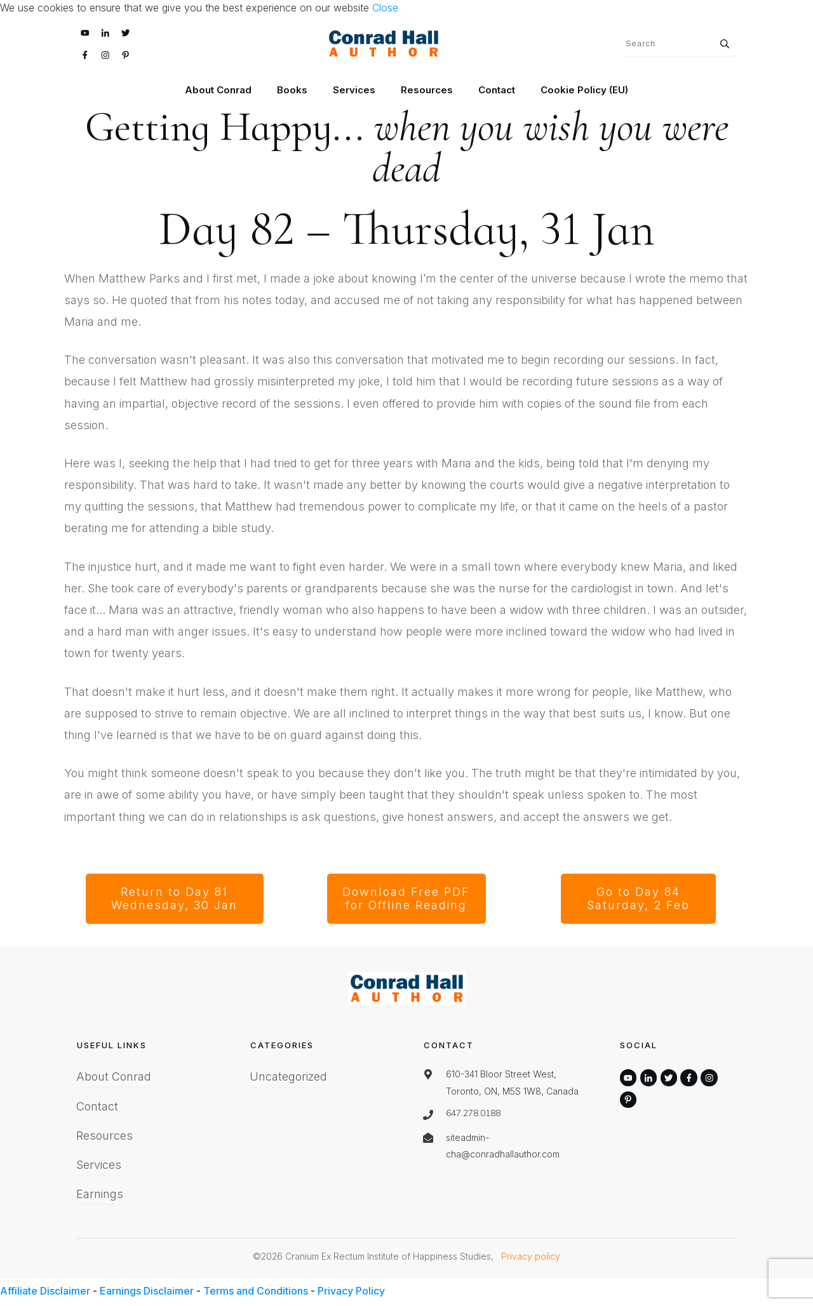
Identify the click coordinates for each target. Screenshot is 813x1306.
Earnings (99, 1194)
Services (98, 1164)
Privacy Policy (351, 1290)
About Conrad (113, 1076)
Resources (104, 1135)
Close (385, 7)
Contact (97, 1106)
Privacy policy (530, 1256)
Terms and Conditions (255, 1290)
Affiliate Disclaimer (45, 1290)
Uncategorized (288, 1076)
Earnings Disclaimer (147, 1290)
